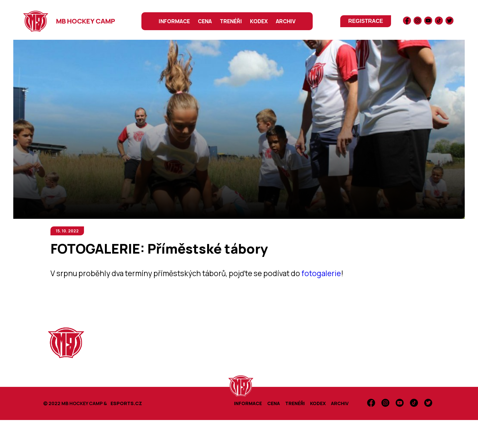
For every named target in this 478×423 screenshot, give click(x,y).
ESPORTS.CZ (126, 403)
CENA (205, 21)
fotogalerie (321, 273)
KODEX (259, 21)
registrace (365, 21)
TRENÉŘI (231, 21)
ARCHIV (285, 21)
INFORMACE (174, 21)
